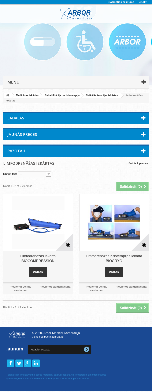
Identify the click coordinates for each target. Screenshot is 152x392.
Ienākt (142, 2)
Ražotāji (16, 150)
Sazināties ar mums (121, 2)
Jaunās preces (22, 134)
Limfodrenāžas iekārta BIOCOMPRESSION (38, 258)
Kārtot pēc (10, 173)
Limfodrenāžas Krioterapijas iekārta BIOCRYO (114, 258)
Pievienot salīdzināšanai (55, 286)
